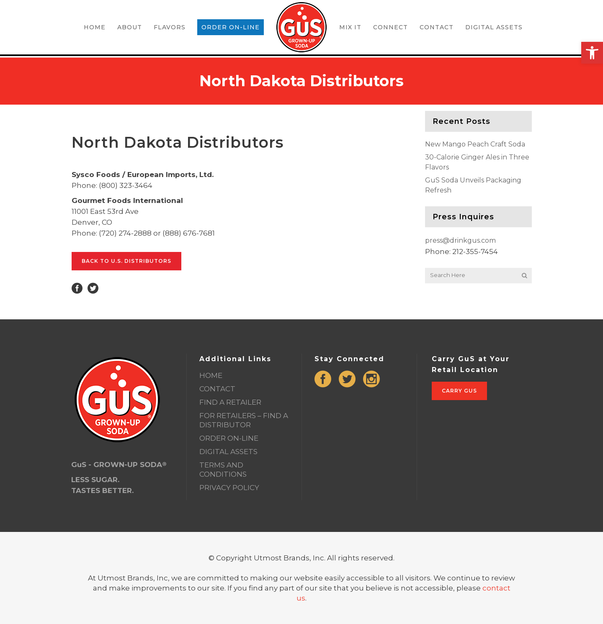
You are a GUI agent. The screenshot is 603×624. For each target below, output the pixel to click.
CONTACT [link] (217, 389)
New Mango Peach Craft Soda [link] (475, 144)
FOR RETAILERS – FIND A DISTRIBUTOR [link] (243, 420)
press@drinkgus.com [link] (460, 240)
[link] (592, 53)
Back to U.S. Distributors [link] (126, 261)
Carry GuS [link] (459, 391)
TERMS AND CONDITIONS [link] (223, 469)
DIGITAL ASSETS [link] (228, 451)
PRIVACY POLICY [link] (229, 487)
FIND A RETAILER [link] (230, 402)
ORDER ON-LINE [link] (228, 438)
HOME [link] (210, 375)
